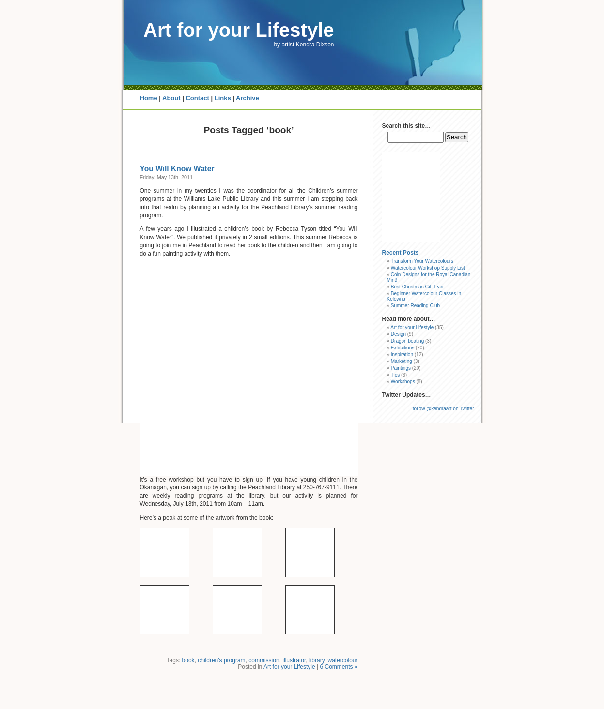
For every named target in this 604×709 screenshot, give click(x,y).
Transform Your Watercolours (422, 261)
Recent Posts (400, 252)
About (171, 98)
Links (223, 98)
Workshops (403, 381)
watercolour (342, 660)
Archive (247, 98)
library (317, 660)
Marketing (401, 361)
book (188, 660)
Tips (395, 374)
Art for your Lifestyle (238, 30)
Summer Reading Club (415, 305)
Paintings (401, 368)
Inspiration (402, 354)
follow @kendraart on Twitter (443, 408)
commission (263, 660)
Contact (197, 98)
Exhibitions (402, 347)
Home (148, 98)
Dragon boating (407, 341)
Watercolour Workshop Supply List (428, 268)
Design (398, 334)
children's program (221, 660)
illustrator (294, 660)
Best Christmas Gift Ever (417, 286)
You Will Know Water (177, 169)
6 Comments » (338, 667)
